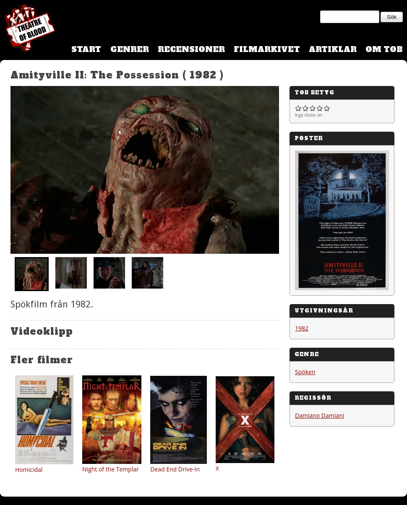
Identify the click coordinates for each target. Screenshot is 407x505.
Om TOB (384, 49)
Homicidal (28, 470)
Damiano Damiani (319, 415)
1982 (301, 328)
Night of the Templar (110, 469)
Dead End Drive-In (175, 469)
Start (86, 49)
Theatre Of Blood (27, 29)
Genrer (129, 49)
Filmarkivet (267, 49)
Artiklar (333, 49)
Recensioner (191, 49)
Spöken (305, 372)
